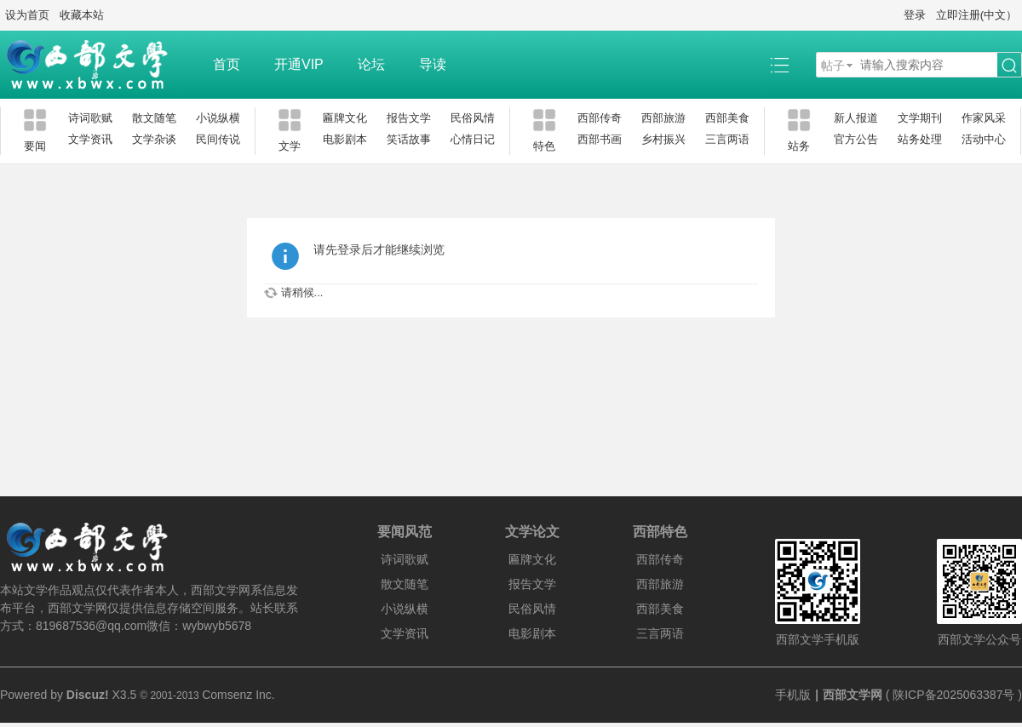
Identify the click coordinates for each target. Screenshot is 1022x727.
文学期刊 (920, 118)
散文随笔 (154, 118)
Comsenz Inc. (238, 694)
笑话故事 (409, 139)
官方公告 (856, 139)
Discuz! (87, 694)
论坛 (371, 64)
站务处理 (920, 139)
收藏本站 (82, 15)
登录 (915, 15)
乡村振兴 (663, 139)
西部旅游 (663, 118)
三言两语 (727, 139)
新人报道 (856, 118)
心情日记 (473, 139)
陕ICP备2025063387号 (953, 694)
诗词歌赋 (90, 118)
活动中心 (984, 139)
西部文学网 (852, 694)
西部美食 (727, 118)
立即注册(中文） (976, 15)
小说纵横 (218, 118)
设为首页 (27, 15)
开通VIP (299, 64)
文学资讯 (90, 139)
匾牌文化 (345, 118)
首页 (226, 64)
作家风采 (984, 118)
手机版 (793, 694)
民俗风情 (473, 118)
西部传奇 (599, 118)
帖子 (833, 65)
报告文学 (409, 118)
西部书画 (599, 139)
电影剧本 (345, 139)
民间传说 (218, 139)
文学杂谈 (154, 139)
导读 (432, 64)
